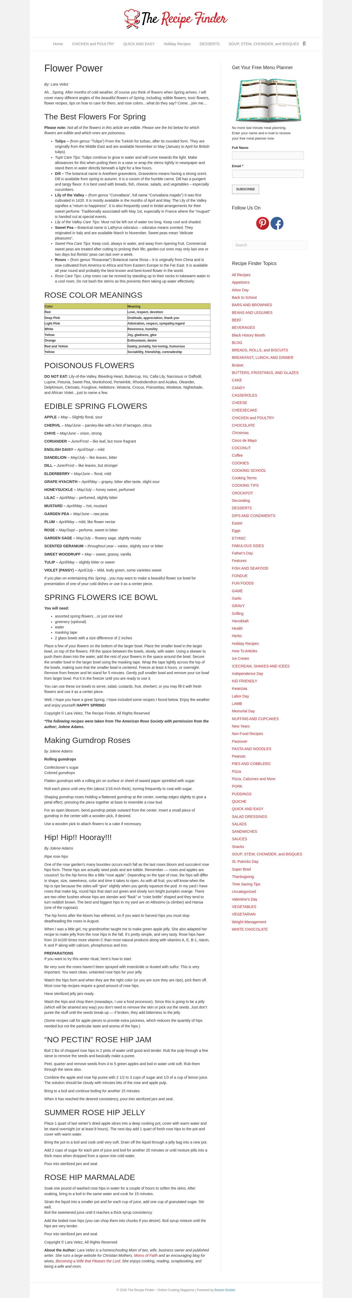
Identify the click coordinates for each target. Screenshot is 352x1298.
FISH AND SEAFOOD (250, 568)
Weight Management (249, 922)
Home (58, 44)
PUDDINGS (242, 794)
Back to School (244, 297)
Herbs (237, 636)
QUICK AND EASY (139, 44)
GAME (237, 591)
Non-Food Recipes (247, 734)
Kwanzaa (239, 688)
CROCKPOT (242, 493)
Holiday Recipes (177, 44)
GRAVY (238, 606)
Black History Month (248, 335)
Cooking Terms (244, 478)
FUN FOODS (243, 583)
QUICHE (239, 801)
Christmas (240, 433)
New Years (241, 726)
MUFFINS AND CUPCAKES (255, 719)
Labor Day (240, 696)
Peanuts (239, 756)
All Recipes (241, 275)
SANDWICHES (244, 831)
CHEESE (239, 403)
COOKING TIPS (245, 485)
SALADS (239, 824)
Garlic (237, 598)
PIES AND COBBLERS (251, 764)
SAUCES (239, 839)
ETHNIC (239, 538)
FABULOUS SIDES (248, 546)
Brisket (237, 365)
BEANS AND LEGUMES (252, 312)
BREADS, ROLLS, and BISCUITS (260, 350)
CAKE (237, 380)
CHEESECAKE (245, 410)
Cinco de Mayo (244, 440)
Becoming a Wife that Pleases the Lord (88, 1261)
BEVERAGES (243, 327)
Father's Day (242, 553)
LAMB (237, 703)
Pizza (236, 771)
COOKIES (240, 463)
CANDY (238, 388)
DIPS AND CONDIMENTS (253, 516)
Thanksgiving (243, 877)
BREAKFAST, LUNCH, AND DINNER (262, 357)
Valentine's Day (245, 899)
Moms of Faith (146, 1255)
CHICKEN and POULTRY (93, 44)
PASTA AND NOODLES (251, 749)
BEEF (237, 320)
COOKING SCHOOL (249, 470)
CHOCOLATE (243, 425)
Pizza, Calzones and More (253, 779)
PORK (237, 786)
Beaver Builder (224, 1290)
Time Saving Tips (246, 884)
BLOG (237, 343)
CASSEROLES (244, 395)
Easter (237, 523)
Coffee (237, 455)
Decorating (241, 500)
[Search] (304, 43)
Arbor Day (240, 290)
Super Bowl (241, 869)
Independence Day (247, 673)
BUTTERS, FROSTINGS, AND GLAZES (265, 373)
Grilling (238, 613)
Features (239, 560)
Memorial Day (243, 711)
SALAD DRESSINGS (249, 816)
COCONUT (241, 448)
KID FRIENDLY (244, 681)
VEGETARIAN (244, 914)
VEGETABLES (244, 907)
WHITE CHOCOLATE (250, 929)
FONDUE (240, 576)
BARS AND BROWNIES (252, 305)
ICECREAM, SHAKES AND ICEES (261, 666)
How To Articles (244, 651)
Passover (239, 741)
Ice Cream (240, 658)
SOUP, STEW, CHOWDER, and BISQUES (264, 44)
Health (237, 628)
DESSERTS (210, 44)
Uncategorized (244, 891)
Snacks (238, 847)
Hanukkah (240, 621)
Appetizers (241, 282)
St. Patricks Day (245, 861)
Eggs (236, 530)
